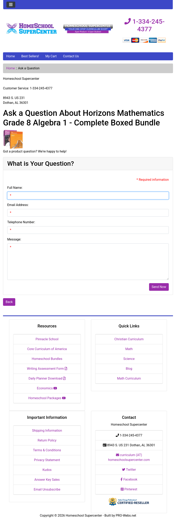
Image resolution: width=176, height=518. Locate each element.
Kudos (46, 470)
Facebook (129, 479)
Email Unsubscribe (47, 489)
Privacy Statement (47, 460)
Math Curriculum (129, 378)
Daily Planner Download (47, 378)
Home (10, 56)
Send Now (159, 287)
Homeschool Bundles (47, 359)
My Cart (51, 56)
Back (9, 302)
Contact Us (71, 56)
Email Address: (18, 205)
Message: (14, 239)
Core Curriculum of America (47, 349)
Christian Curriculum (128, 339)
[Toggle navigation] (10, 5)
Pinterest (129, 489)
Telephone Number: (21, 222)
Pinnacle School (47, 339)
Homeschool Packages (47, 398)
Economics (47, 388)
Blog (129, 369)
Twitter (129, 470)
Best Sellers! (30, 56)
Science (129, 359)
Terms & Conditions (47, 450)
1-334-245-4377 (144, 25)
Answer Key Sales (47, 480)
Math (129, 349)
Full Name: (15, 188)
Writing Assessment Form (47, 369)
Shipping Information (47, 430)
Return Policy (47, 440)
